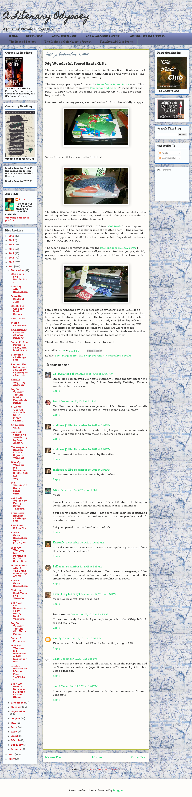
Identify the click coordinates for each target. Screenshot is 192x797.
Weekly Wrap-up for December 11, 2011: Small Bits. (19, 554)
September (18, 711)
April (14, 736)
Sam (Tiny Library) (66, 594)
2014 (12, 253)
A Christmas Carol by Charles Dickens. (19, 334)
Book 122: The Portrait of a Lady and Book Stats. (19, 346)
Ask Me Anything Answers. (18, 382)
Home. (13, 35)
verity (57, 638)
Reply (56, 390)
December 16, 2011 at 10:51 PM (85, 542)
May (14, 731)
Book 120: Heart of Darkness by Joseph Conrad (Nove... (18, 691)
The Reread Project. (22, 41)
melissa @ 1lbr (63, 425)
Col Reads (114, 226)
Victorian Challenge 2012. (18, 357)
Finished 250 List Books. (117, 41)
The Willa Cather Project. (103, 35)
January (16, 749)
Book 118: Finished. (18, 639)
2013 (12, 257)
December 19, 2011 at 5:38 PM (79, 658)
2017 (12, 240)
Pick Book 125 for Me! (19, 527)
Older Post (139, 757)
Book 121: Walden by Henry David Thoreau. (19, 503)
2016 (12, 244)
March (15, 740)
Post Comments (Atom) (104, 769)
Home (97, 757)
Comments (167, 158)
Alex (56, 490)
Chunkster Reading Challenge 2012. (18, 517)
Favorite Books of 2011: (17, 299)
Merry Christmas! (19, 324)
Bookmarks (99, 355)
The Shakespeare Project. (147, 35)
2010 (12, 754)
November (18, 702)
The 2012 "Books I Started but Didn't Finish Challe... (19, 414)
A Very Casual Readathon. (19, 583)
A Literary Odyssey (46, 16)
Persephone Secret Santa (113, 84)
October (16, 707)
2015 (12, 249)
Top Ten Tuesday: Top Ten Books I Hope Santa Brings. (19, 396)
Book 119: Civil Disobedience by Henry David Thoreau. (19, 611)
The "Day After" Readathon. (19, 289)
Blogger (118, 790)
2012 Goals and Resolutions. (19, 278)
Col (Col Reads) (63, 373)
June (14, 727)
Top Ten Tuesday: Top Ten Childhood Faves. (19, 628)
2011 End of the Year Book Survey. (17, 310)
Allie (61, 350)
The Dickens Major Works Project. (68, 41)
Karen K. (59, 542)
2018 (12, 236)
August (16, 718)
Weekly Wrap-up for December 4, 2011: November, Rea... (19, 653)
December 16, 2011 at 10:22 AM (94, 373)
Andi (56, 401)
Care (56, 658)
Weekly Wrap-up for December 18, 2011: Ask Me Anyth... (19, 470)
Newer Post (54, 757)
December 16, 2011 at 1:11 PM (78, 401)
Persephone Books (119, 355)
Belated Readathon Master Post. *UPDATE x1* (19, 673)
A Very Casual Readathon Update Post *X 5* (19, 538)
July (14, 723)
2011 (11, 266)
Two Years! (18, 318)
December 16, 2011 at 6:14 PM (78, 490)
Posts (163, 153)
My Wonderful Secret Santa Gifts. (19, 488)
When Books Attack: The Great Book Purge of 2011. (19, 571)
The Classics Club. (64, 35)
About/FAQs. (34, 35)
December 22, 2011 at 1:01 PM (79, 686)
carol (56, 686)
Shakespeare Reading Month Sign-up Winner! (19, 452)
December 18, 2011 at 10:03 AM (82, 638)
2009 (12, 759)
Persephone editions (103, 87)
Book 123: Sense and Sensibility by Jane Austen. (19, 437)
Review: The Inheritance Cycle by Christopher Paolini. (19, 369)
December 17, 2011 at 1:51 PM (84, 566)
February (17, 745)
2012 (12, 262)
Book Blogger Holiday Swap (118, 247)
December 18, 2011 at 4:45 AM (89, 614)
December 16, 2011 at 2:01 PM (92, 425)
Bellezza (59, 566)
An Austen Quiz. (17, 426)
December (18, 270)
